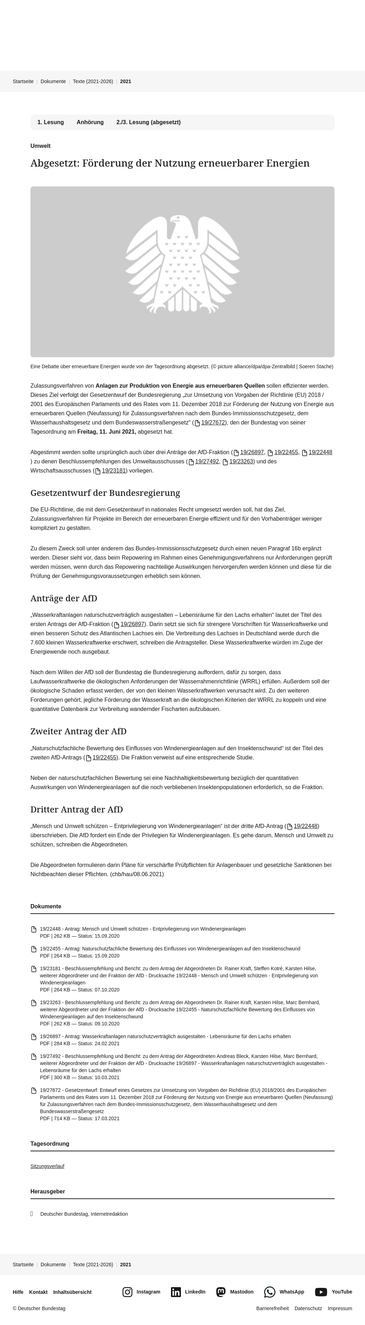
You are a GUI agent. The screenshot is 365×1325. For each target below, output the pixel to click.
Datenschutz (308, 1308)
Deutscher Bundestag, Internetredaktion (84, 1214)
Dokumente (53, 81)
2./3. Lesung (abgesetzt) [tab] (148, 122)
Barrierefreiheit (272, 1308)
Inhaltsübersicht (72, 1292)
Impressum (340, 1308)
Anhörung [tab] (90, 122)
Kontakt (38, 1292)
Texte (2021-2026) (93, 81)
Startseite (23, 81)
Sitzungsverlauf (47, 1166)
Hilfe (18, 1292)
